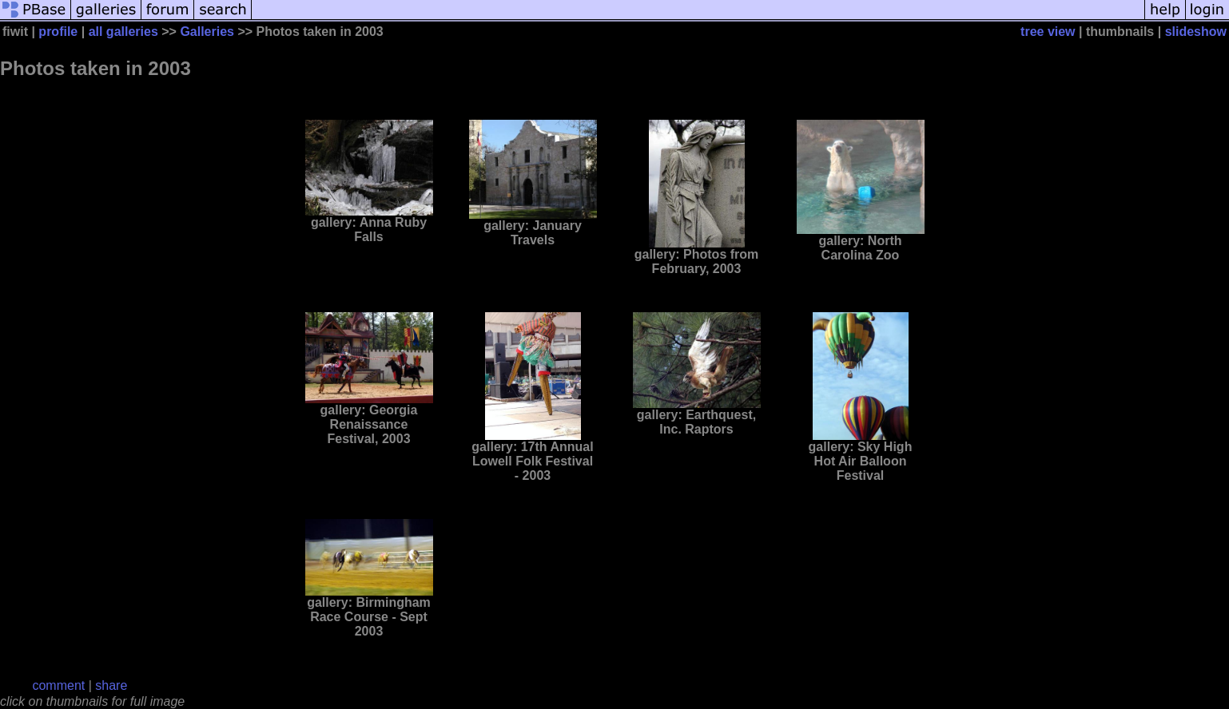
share (111, 685)
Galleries (207, 31)
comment (58, 685)
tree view (1047, 31)
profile (58, 31)
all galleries (123, 31)
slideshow (1196, 31)
